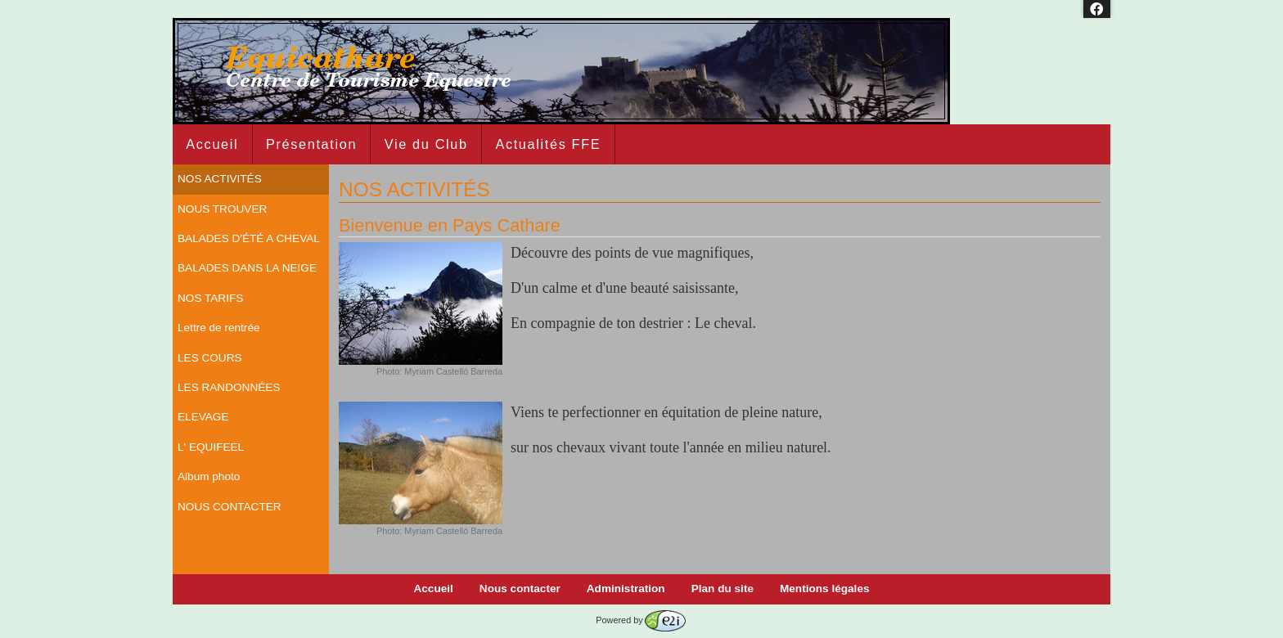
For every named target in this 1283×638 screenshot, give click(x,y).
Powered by (640, 620)
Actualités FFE (548, 144)
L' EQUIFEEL (211, 447)
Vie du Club (426, 144)
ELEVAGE (203, 417)
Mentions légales (825, 588)
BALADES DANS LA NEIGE (247, 268)
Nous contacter (519, 588)
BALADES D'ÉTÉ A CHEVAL (249, 238)
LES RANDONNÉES (229, 387)
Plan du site (722, 588)
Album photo (209, 476)
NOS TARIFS (210, 298)
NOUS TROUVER (222, 209)
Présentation (311, 144)
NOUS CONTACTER (229, 507)
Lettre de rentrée (219, 327)
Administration (626, 588)
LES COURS (210, 358)
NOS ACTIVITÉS (220, 179)
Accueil (212, 144)
